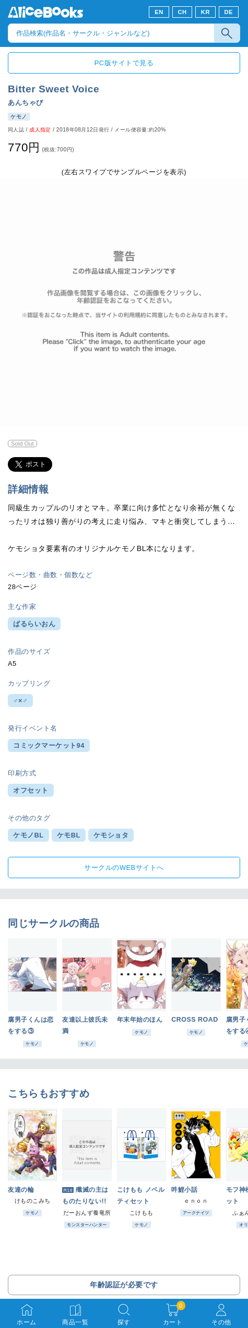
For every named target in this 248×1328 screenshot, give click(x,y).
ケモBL (68, 835)
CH (182, 12)
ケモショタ (111, 835)
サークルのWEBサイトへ (123, 867)
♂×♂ (20, 700)
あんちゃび (25, 102)
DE (229, 12)
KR (205, 12)
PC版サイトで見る (124, 63)
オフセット (31, 790)
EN (159, 12)
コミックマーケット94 (49, 745)
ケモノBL (28, 835)
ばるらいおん (34, 624)
